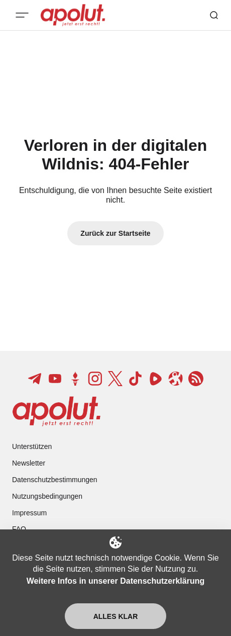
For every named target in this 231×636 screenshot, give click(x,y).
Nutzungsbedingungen (47, 496)
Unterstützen (32, 446)
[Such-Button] (214, 15)
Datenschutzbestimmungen (54, 480)
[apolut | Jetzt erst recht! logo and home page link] (56, 411)
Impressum (29, 513)
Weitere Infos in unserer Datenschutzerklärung (115, 581)
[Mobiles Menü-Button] (22, 15)
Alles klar (115, 616)
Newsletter (28, 463)
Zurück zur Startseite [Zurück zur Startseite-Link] (115, 233)
